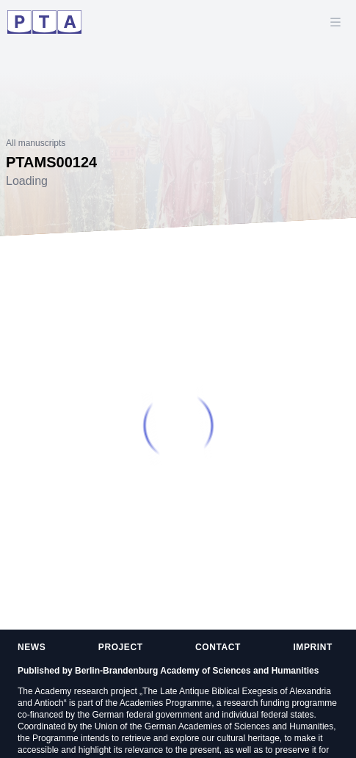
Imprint (313, 647)
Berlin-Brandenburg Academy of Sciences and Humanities (197, 671)
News (32, 647)
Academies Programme (165, 703)
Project (120, 647)
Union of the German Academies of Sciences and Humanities (214, 726)
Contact (218, 647)
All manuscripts (35, 143)
